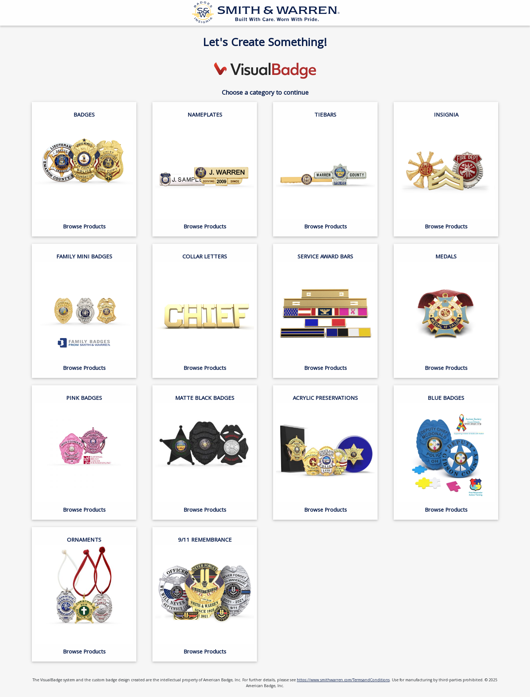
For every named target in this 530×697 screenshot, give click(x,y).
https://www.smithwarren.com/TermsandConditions (343, 680)
